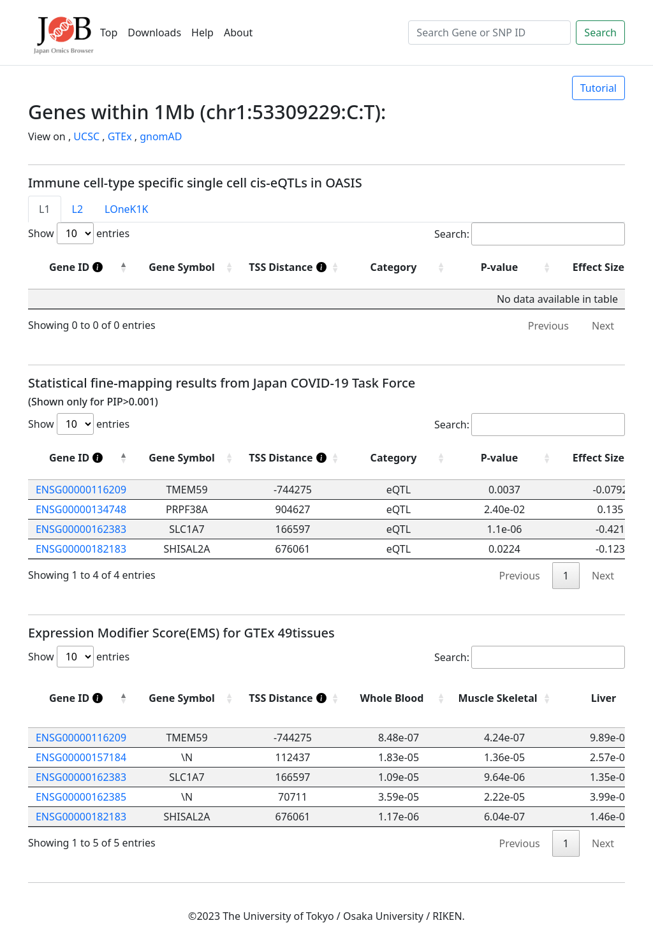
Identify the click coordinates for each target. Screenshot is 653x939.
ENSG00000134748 (81, 509)
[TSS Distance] (293, 267)
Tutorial (598, 88)
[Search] (489, 32)
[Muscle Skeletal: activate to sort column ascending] (504, 698)
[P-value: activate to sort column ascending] (504, 458)
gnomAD (161, 136)
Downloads (154, 32)
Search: (529, 233)
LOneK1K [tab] (126, 209)
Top (108, 32)
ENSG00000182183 (81, 549)
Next (603, 326)
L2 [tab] (78, 209)
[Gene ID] (81, 267)
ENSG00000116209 (81, 490)
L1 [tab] (44, 209)
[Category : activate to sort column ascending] (398, 267)
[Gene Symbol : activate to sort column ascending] (187, 267)
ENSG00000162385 (81, 797)
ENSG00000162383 (81, 529)
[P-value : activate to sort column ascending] (504, 267)
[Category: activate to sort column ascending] (398, 458)
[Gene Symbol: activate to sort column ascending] (187, 458)
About (238, 32)
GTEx (120, 136)
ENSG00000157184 (81, 757)
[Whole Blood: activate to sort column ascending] (398, 698)
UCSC (86, 136)
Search (600, 32)
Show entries (78, 233)
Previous (548, 326)
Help (202, 32)
